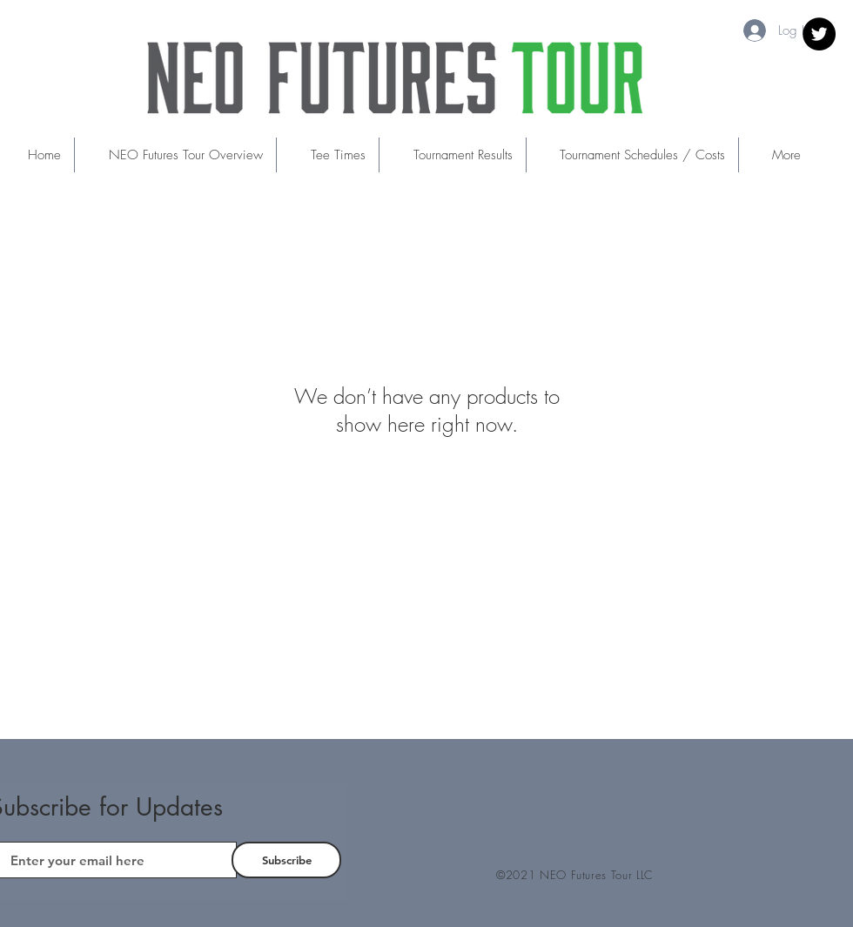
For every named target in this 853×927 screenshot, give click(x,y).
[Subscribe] (286, 860)
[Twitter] (819, 33)
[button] (327, 155)
